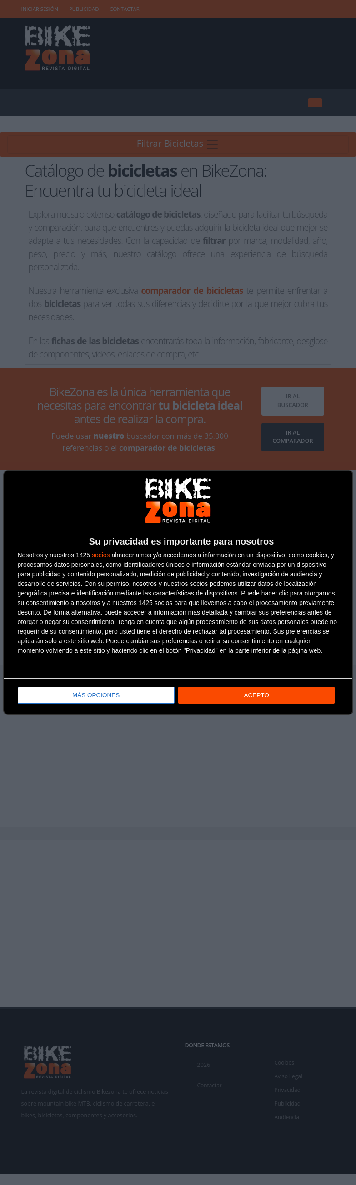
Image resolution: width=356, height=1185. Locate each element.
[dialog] (178, 592)
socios (101, 555)
